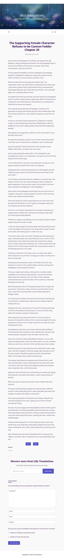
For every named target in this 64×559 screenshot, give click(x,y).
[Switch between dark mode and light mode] (53, 32)
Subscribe (48, 471)
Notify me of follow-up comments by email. (22, 533)
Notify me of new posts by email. (19, 537)
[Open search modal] (55, 32)
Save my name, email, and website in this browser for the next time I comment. (31, 529)
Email (10, 516)
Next (35, 444)
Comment (12, 491)
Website (11, 522)
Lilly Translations (32, 15)
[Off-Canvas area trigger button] (9, 32)
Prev (28, 444)
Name (11, 511)
